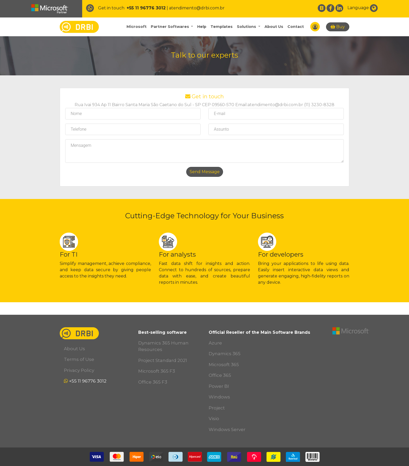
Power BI (219, 386)
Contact (295, 26)
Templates (221, 26)
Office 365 (220, 375)
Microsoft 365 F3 (156, 371)
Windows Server (227, 429)
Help (201, 26)
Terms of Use (79, 359)
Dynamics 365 (224, 353)
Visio (214, 418)
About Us (273, 26)
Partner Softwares (170, 26)
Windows (219, 397)
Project (217, 407)
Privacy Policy (79, 370)
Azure (215, 343)
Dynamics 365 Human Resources (163, 346)
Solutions (247, 26)
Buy (337, 26)
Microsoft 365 (224, 364)
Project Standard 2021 (162, 360)
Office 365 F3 (152, 382)
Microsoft (137, 26)
